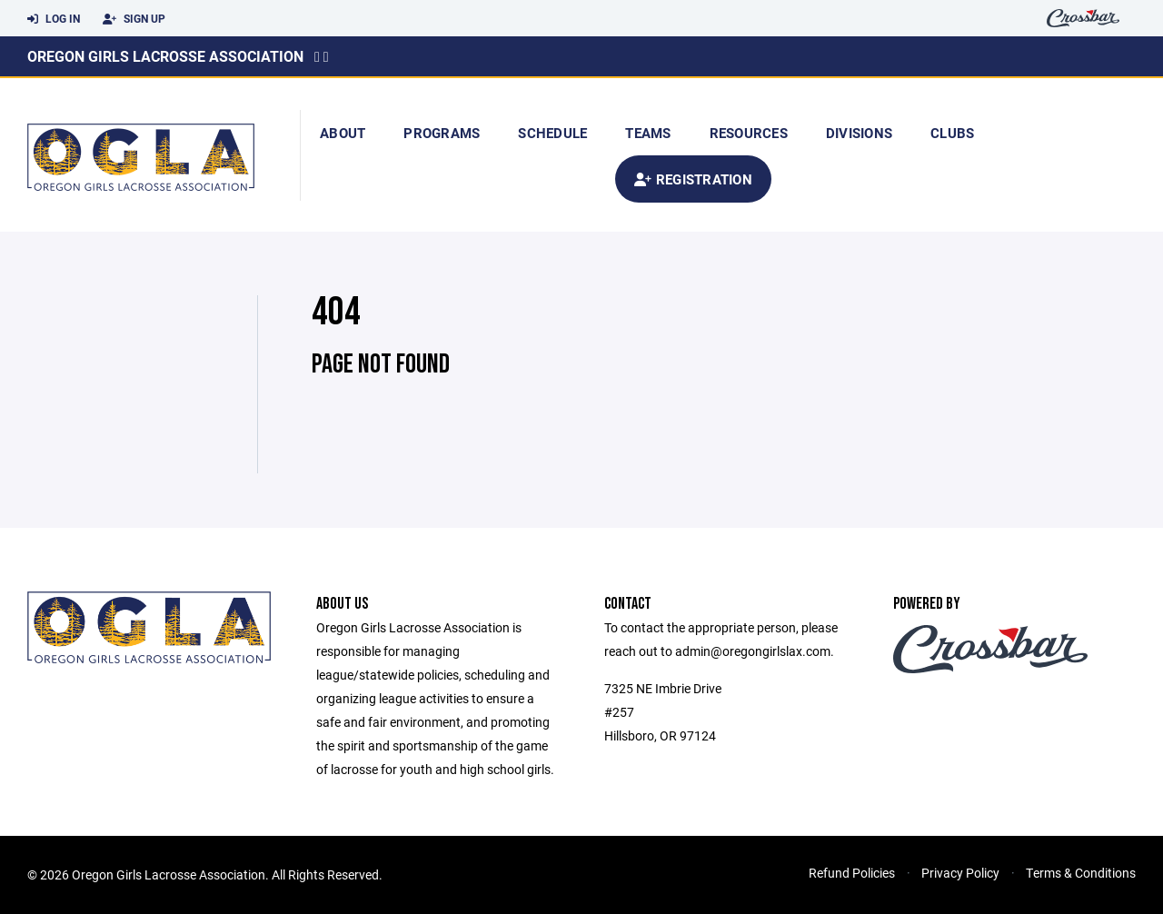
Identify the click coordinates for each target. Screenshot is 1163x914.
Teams (648, 133)
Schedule (552, 133)
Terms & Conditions (1081, 872)
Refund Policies (852, 872)
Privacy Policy (960, 872)
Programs (441, 133)
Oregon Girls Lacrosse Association (165, 55)
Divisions (859, 133)
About (342, 133)
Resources (749, 133)
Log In (53, 19)
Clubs (952, 133)
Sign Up (134, 19)
